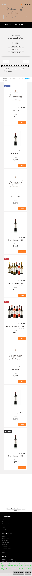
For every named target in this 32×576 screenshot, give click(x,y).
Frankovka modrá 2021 (15, 240)
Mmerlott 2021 (15, 369)
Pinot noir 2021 (15, 197)
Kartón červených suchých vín (15, 326)
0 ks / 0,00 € (27, 4)
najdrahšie (20, 78)
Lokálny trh (16, 510)
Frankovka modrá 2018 (15, 456)
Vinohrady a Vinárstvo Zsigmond (16, 509)
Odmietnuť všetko (18, 572)
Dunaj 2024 (15, 110)
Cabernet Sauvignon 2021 (15, 413)
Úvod (12, 35)
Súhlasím (28, 572)
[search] (26, 16)
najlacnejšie (13, 78)
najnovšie (27, 78)
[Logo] (14, 10)
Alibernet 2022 (15, 153)
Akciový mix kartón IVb (15, 283)
